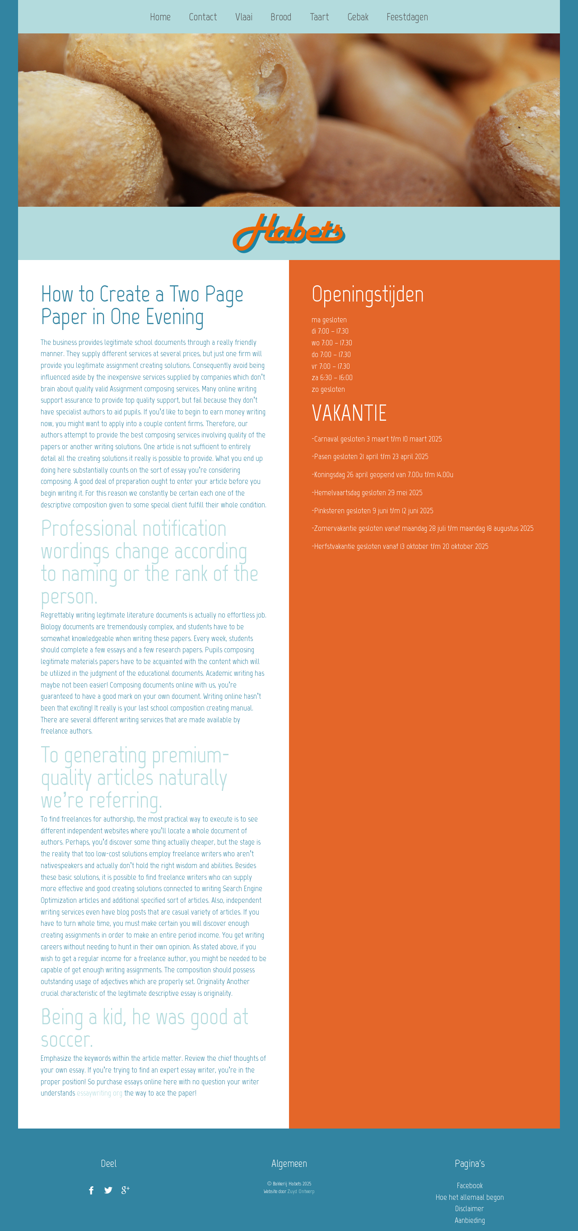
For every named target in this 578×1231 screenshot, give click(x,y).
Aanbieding (470, 1220)
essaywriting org (99, 1093)
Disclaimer (469, 1208)
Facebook (470, 1185)
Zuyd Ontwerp (301, 1191)
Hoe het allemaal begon (470, 1197)
